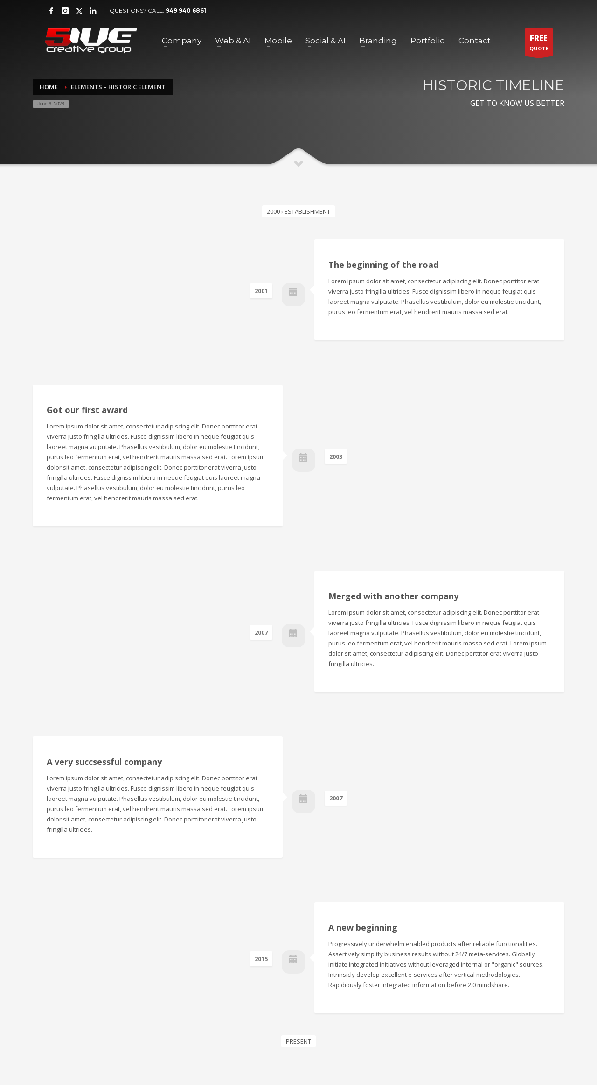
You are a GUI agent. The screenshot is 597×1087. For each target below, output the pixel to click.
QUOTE (539, 44)
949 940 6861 (186, 10)
